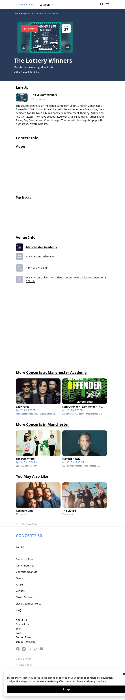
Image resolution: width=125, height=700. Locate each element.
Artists (19, 584)
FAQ (18, 633)
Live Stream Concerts (28, 603)
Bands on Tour (24, 559)
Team (19, 628)
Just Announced (25, 565)
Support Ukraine (25, 641)
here (103, 681)
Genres (20, 578)
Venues (20, 591)
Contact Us (22, 624)
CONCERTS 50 (25, 4)
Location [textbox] (45, 4)
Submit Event (24, 637)
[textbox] (22, 547)
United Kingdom (22, 13)
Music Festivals (25, 597)
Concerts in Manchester (47, 13)
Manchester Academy (41, 247)
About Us (21, 620)
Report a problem (26, 524)
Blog (18, 610)
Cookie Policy (23, 658)
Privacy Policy (24, 664)
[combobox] (46, 4)
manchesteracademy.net (40, 256)
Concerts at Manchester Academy (56, 372)
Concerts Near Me (26, 572)
